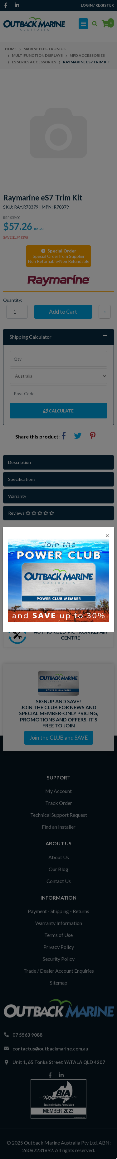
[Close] (107, 535)
